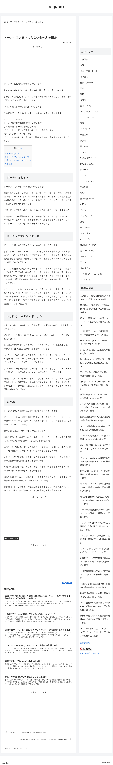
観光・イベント (87, 106)
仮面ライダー (86, 268)
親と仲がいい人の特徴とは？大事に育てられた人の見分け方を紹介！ (95, 363)
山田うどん (85, 204)
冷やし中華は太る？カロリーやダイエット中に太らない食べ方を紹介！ (95, 321)
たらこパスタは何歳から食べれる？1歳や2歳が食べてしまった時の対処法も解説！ (95, 407)
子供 (82, 88)
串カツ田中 (85, 227)
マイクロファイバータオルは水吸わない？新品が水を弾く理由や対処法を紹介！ (95, 487)
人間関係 (84, 59)
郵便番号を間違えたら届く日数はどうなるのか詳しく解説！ (95, 595)
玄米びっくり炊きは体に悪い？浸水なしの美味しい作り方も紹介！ (95, 298)
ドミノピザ (85, 129)
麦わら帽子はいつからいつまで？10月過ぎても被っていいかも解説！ (95, 448)
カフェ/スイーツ (87, 251)
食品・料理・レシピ (11, 538)
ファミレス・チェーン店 (91, 274)
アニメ (83, 262)
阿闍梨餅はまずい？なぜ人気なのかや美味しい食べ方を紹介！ (95, 396)
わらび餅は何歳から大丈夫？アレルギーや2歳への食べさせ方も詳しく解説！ (95, 500)
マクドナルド (86, 256)
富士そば (84, 146)
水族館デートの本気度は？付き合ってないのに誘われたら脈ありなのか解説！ (95, 561)
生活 (82, 65)
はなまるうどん (87, 164)
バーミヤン (85, 239)
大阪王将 (84, 135)
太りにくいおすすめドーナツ (18, 160)
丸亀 (82, 222)
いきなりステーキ (88, 158)
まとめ (8, 164)
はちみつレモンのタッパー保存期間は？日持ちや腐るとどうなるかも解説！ (95, 474)
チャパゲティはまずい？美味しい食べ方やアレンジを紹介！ (95, 342)
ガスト (83, 152)
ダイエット (85, 77)
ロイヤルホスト (87, 181)
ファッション (86, 280)
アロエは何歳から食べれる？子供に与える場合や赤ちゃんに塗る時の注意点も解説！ (95, 606)
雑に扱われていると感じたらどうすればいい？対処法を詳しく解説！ (95, 385)
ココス (83, 175)
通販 (82, 123)
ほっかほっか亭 (87, 198)
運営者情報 (85, 643)
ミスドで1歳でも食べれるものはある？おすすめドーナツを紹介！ (95, 550)
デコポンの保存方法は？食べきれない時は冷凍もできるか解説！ (95, 586)
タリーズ (84, 170)
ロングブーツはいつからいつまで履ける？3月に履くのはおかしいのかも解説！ (95, 526)
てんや (83, 210)
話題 (82, 94)
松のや (83, 193)
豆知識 (83, 100)
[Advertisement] (38, 64)
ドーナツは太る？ (13, 154)
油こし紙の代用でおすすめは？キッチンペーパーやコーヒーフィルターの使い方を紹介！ (95, 632)
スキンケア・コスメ (89, 112)
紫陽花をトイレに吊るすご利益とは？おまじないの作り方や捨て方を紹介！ (95, 308)
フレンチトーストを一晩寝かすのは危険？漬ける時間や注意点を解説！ (95, 539)
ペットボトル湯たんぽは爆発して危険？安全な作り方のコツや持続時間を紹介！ (95, 461)
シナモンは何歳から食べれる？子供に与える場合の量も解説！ (95, 428)
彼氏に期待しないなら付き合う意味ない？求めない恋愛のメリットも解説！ (95, 619)
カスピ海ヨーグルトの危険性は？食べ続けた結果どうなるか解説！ (95, 333)
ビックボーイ (86, 216)
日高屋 (83, 141)
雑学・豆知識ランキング (89, 653)
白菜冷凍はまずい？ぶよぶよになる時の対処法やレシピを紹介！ (95, 418)
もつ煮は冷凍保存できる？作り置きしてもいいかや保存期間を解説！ (95, 574)
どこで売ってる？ (88, 117)
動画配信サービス (88, 245)
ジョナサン (85, 233)
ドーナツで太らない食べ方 (17, 157)
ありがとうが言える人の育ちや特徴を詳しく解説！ (95, 351)
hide (20, 148)
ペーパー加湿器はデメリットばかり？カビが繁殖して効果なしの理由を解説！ (95, 513)
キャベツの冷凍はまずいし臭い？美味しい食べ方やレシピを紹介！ (95, 437)
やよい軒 (84, 187)
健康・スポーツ (87, 83)
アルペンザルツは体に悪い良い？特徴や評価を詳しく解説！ (95, 374)
